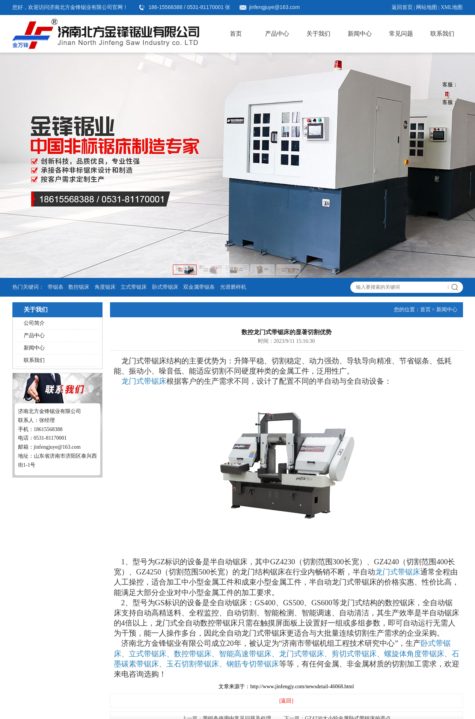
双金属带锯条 (199, 287)
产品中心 (277, 33)
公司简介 (34, 323)
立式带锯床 (134, 287)
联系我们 (442, 33)
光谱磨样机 (233, 287)
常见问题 (401, 33)
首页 (236, 33)
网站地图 (426, 7)
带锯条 (55, 287)
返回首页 (402, 7)
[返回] (286, 701)
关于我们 (318, 33)
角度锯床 (105, 287)
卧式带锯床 (165, 287)
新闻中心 (360, 33)
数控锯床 (78, 287)
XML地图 (451, 7)
